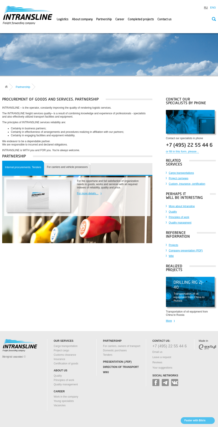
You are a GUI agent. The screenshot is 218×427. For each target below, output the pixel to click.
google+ (165, 382)
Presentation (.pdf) (117, 361)
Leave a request (161, 357)
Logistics (62, 19)
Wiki (171, 256)
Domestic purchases (115, 350)
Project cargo (61, 350)
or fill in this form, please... (182, 151)
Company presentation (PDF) (186, 250)
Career (119, 19)
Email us (157, 352)
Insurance (59, 359)
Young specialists (64, 401)
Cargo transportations (181, 172)
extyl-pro (207, 347)
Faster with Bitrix (195, 420)
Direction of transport (121, 367)
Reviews (157, 362)
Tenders (107, 354)
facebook (156, 382)
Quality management (66, 384)
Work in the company (66, 396)
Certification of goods (66, 363)
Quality (173, 211)
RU (206, 7)
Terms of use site (12, 356)
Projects (173, 245)
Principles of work (179, 217)
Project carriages (178, 178)
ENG (213, 7)
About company (82, 19)
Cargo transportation (65, 346)
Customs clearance (65, 354)
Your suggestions (162, 367)
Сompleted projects (141, 19)
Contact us (164, 19)
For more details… (88, 193)
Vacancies (59, 405)
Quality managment (180, 222)
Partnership (104, 19)
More (169, 320)
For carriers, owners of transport (121, 346)
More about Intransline (182, 206)
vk (174, 382)
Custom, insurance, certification (187, 183)
